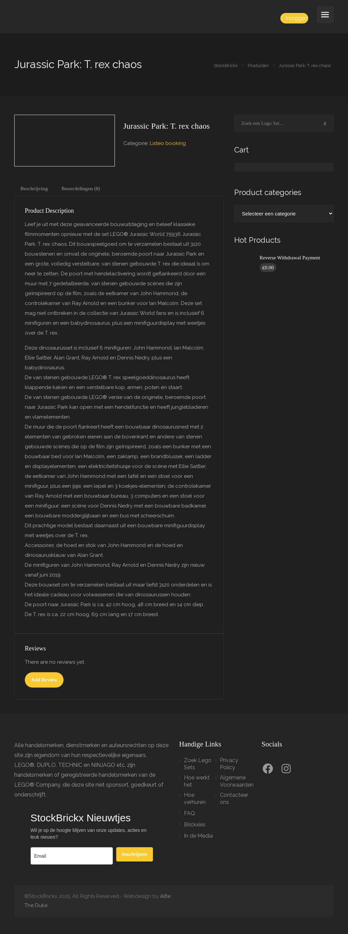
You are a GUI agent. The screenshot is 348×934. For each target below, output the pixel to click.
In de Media (198, 836)
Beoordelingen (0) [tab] (81, 188)
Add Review (44, 679)
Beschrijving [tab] (34, 188)
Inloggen (294, 18)
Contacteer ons (234, 798)
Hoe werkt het (197, 781)
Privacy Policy (229, 764)
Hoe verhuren (195, 798)
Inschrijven (134, 854)
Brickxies (195, 824)
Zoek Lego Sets (197, 764)
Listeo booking (168, 143)
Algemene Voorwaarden (237, 781)
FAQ (189, 813)
